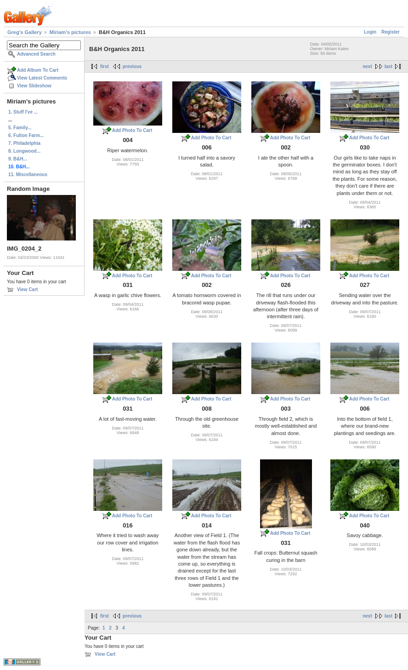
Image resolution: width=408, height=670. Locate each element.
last (388, 66)
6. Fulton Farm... (26, 135)
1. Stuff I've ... (23, 112)
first (104, 66)
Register (390, 31)
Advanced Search (36, 54)
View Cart (27, 289)
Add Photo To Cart (132, 130)
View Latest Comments (42, 77)
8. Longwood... (24, 151)
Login (370, 31)
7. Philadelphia (24, 143)
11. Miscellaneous (27, 174)
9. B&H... (17, 158)
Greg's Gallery (24, 32)
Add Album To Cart (37, 70)
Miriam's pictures (70, 32)
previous (132, 66)
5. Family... (19, 127)
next (367, 66)
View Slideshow (34, 85)
